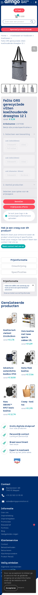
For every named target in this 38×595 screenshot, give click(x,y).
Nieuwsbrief (6, 525)
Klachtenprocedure (9, 554)
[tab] (19, 260)
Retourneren (6, 550)
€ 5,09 (27, 344)
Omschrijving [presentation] (19, 266)
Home (3, 36)
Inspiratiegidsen (8, 519)
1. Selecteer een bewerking (16, 134)
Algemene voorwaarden (11, 567)
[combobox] (16, 22)
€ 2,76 (8, 340)
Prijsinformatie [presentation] (19, 260)
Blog (3, 531)
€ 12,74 (9, 414)
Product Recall (7, 557)
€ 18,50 (9, 377)
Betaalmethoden (8, 547)
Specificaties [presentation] (19, 272)
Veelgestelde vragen (9, 534)
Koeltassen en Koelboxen (21, 36)
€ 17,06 (27, 374)
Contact (4, 544)
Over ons (4, 512)
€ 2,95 (27, 408)
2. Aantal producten (13, 185)
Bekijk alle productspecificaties (17, 127)
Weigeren (21, 587)
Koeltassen (5, 38)
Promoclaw (6, 522)
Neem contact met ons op (13, 246)
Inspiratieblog (7, 516)
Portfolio (5, 528)
